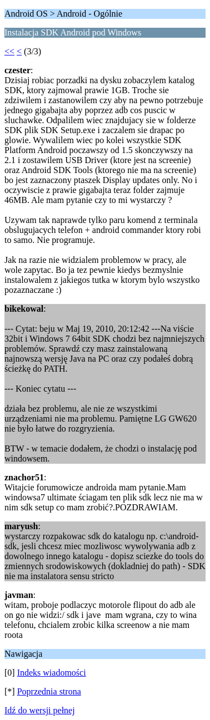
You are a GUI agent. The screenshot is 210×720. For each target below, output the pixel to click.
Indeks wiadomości (51, 672)
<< (9, 51)
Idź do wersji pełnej (39, 710)
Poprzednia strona (49, 691)
